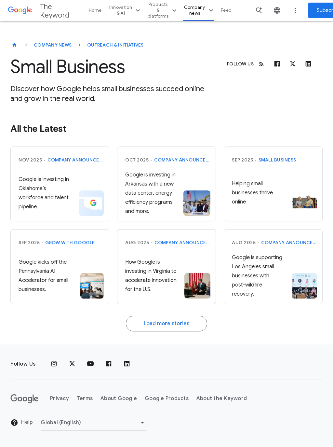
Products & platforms (163, 10)
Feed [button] (226, 10)
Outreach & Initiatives (115, 45)
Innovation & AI (125, 10)
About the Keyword (221, 398)
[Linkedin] (308, 64)
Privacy (59, 398)
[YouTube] (90, 364)
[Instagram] (54, 364)
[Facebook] (277, 64)
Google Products (167, 398)
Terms (85, 398)
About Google (118, 398)
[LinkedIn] (127, 364)
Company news (199, 10)
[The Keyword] (14, 45)
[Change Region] (93, 422)
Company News (53, 45)
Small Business (277, 160)
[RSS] (261, 64)
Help (21, 422)
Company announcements (75, 160)
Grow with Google (70, 242)
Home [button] (95, 10)
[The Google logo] (24, 399)
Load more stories (166, 323)
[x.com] (292, 64)
